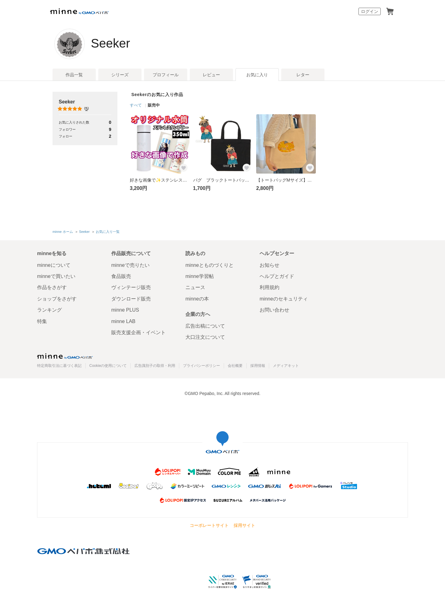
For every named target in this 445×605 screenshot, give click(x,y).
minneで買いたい (56, 276)
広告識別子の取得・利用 (154, 365)
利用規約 (269, 287)
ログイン (369, 11)
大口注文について (205, 337)
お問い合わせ (274, 310)
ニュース (195, 287)
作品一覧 (74, 74)
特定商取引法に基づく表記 (59, 365)
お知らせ (269, 265)
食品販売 (121, 276)
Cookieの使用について (108, 365)
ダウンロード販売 (131, 298)
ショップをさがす (57, 298)
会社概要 (235, 365)
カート (390, 11)
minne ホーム (63, 231)
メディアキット (286, 365)
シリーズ (120, 74)
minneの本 (197, 298)
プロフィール (166, 74)
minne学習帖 (199, 276)
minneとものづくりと (209, 265)
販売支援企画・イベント (138, 332)
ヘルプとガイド (277, 276)
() (74, 108)
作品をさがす (52, 287)
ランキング (49, 310)
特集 (42, 321)
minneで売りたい (130, 265)
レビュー (211, 74)
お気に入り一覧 (108, 231)
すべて (136, 105)
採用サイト (244, 525)
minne (65, 356)
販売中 (154, 105)
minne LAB (123, 321)
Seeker (110, 43)
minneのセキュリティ (284, 298)
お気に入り (257, 74)
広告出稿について (205, 326)
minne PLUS (125, 310)
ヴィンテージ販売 (131, 287)
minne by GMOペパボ (79, 11)
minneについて (53, 265)
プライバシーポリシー (201, 365)
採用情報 (257, 365)
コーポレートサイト (209, 525)
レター (302, 74)
